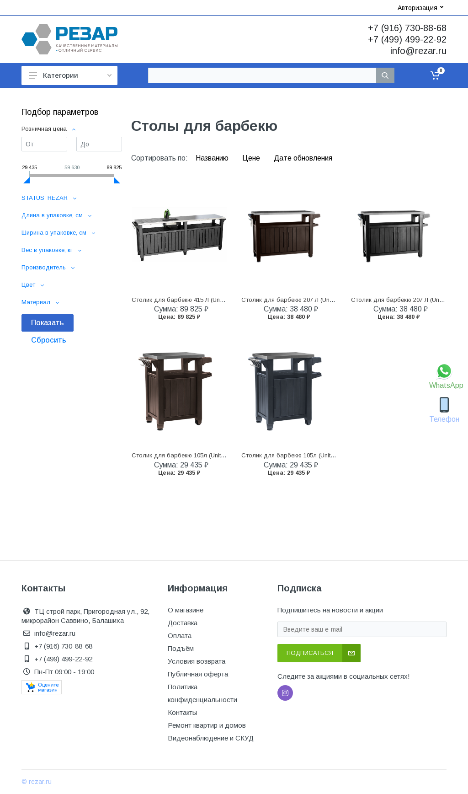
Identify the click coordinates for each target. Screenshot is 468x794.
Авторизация (420, 7)
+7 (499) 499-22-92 (407, 39)
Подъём (181, 648)
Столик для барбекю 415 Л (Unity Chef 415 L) (195, 299)
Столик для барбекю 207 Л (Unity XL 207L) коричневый (319, 299)
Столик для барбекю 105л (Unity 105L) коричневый (204, 455)
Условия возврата (196, 661)
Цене (252, 158)
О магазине (185, 610)
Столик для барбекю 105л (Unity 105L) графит (307, 455)
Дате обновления (303, 158)
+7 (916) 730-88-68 (407, 28)
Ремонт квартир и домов (207, 725)
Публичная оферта (198, 674)
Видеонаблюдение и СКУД (211, 738)
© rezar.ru (36, 781)
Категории (70, 75)
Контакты (182, 712)
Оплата (179, 635)
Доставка (182, 623)
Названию (213, 158)
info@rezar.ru (418, 51)
